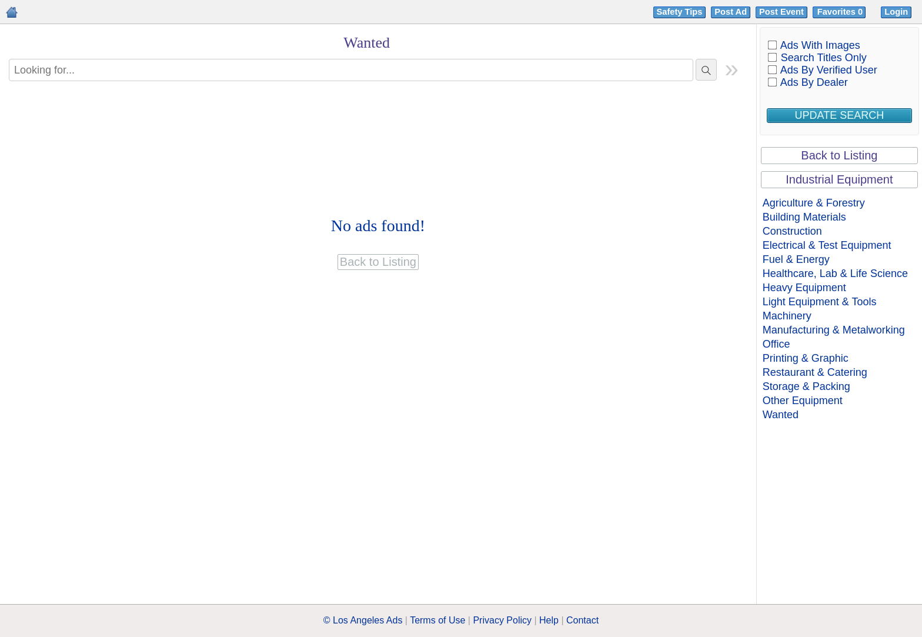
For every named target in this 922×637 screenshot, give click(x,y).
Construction (792, 231)
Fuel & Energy (796, 259)
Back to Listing (839, 155)
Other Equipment (803, 400)
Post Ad (730, 11)
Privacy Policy (502, 620)
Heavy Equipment (804, 288)
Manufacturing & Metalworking (834, 330)
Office (776, 344)
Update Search (839, 115)
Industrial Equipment (839, 179)
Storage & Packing (806, 386)
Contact (582, 620)
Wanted (781, 415)
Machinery (787, 316)
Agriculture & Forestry (814, 203)
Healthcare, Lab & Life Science (835, 273)
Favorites (841, 11)
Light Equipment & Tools (820, 302)
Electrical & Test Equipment (827, 245)
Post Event (781, 11)
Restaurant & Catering (815, 372)
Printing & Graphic (805, 358)
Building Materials (804, 217)
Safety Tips (680, 11)
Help (549, 620)
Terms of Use (437, 620)
